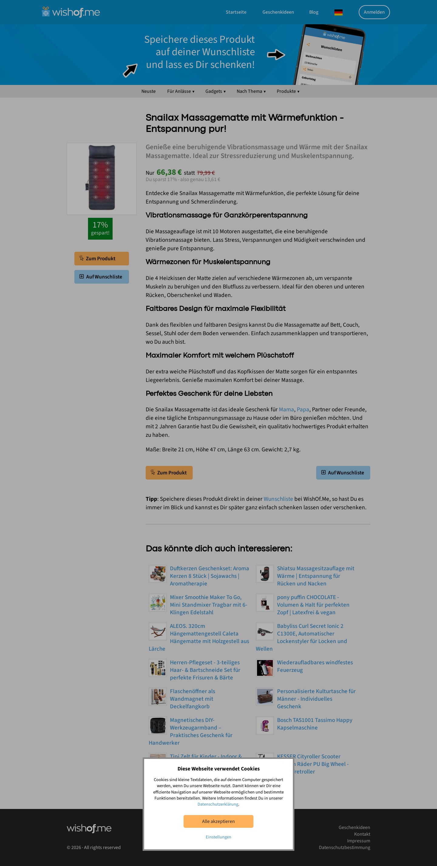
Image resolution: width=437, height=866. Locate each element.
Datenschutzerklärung (218, 804)
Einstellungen (218, 837)
